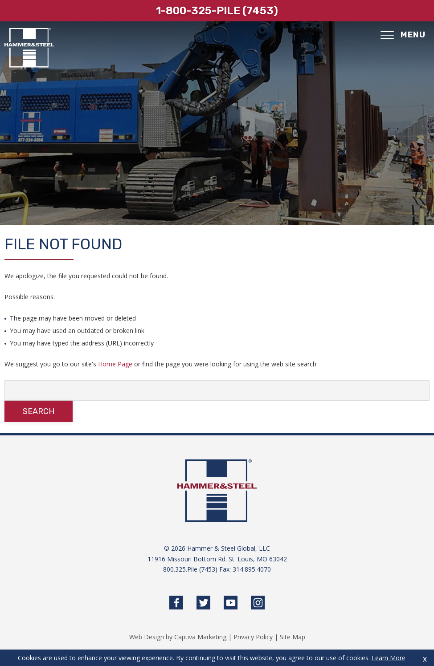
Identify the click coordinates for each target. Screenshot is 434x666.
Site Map (292, 637)
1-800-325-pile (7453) (217, 10)
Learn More (388, 658)
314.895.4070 (252, 569)
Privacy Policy (253, 637)
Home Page (115, 364)
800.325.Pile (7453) (190, 569)
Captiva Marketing (200, 637)
